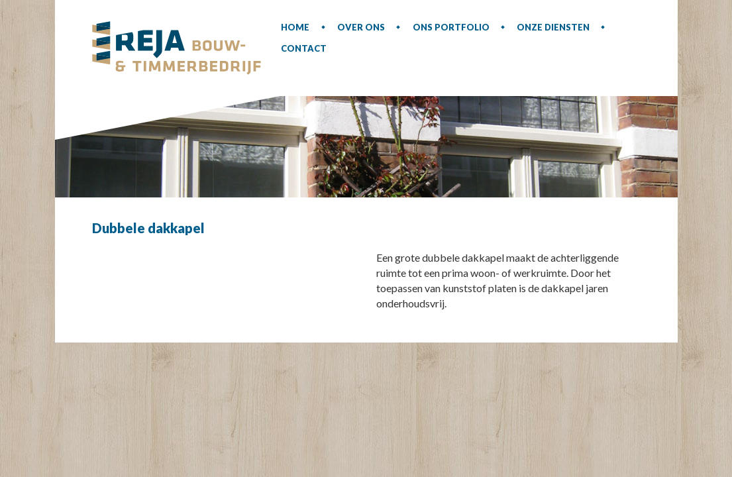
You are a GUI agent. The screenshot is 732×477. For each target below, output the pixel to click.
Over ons (361, 27)
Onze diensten (553, 27)
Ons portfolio (451, 27)
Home (295, 27)
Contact (304, 48)
